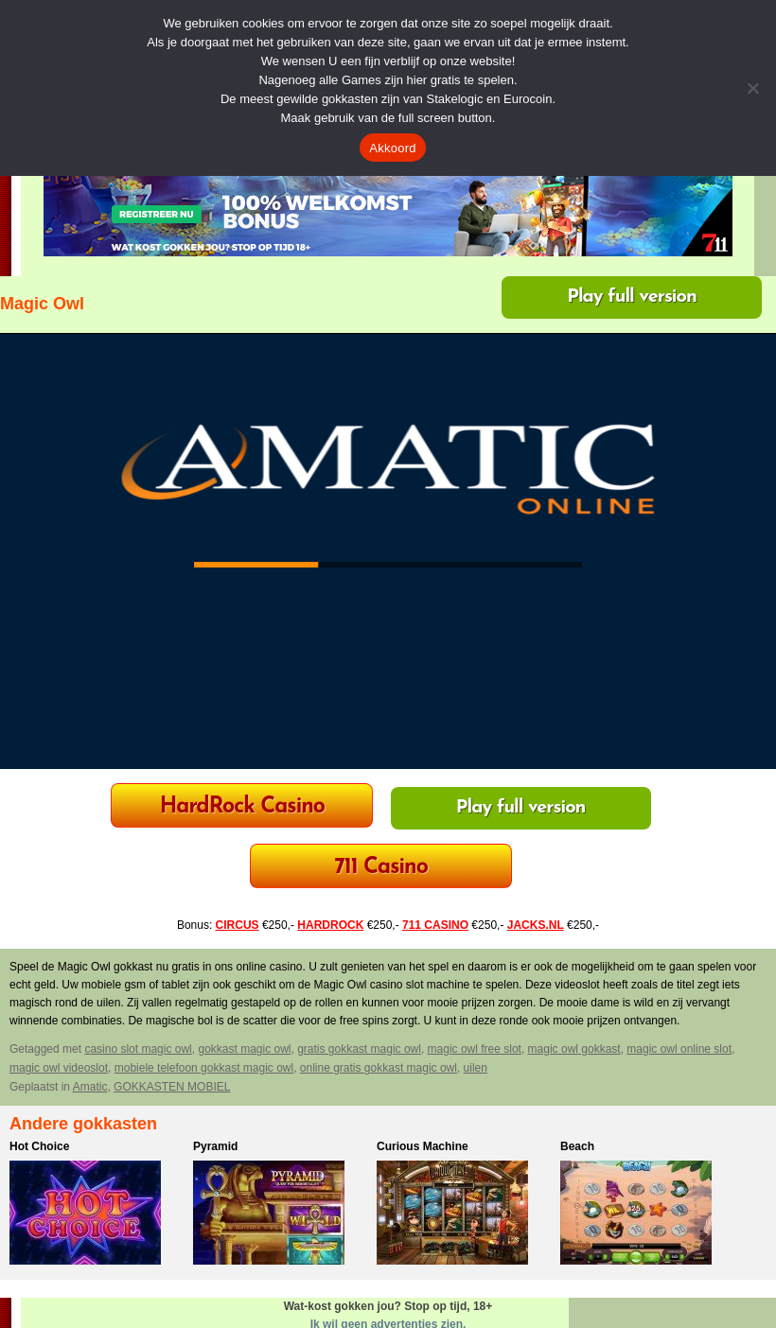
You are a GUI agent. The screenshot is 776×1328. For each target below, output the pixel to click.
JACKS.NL (535, 925)
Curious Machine (422, 1146)
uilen (475, 1068)
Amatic (90, 1086)
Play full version (632, 297)
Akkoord (392, 148)
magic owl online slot (679, 1049)
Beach (577, 1146)
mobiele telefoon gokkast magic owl (204, 1068)
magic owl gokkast (574, 1049)
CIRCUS (237, 925)
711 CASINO (435, 925)
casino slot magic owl (137, 1049)
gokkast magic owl (244, 1049)
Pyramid (215, 1146)
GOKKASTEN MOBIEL (172, 1086)
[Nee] (752, 88)
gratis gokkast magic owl (359, 1049)
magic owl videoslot (58, 1068)
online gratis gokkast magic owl (378, 1068)
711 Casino (381, 868)
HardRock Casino (242, 807)
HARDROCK (330, 925)
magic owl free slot (474, 1049)
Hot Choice (39, 1146)
